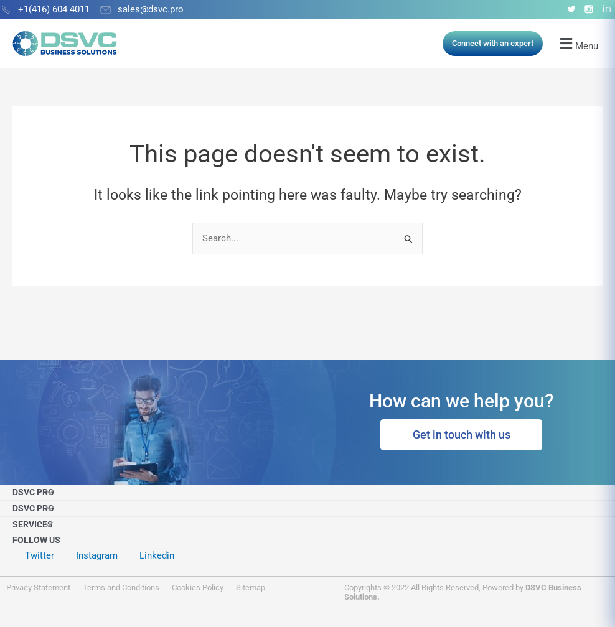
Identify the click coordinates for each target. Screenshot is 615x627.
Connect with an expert (492, 43)
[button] (579, 43)
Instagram (97, 555)
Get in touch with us (461, 434)
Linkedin (156, 555)
